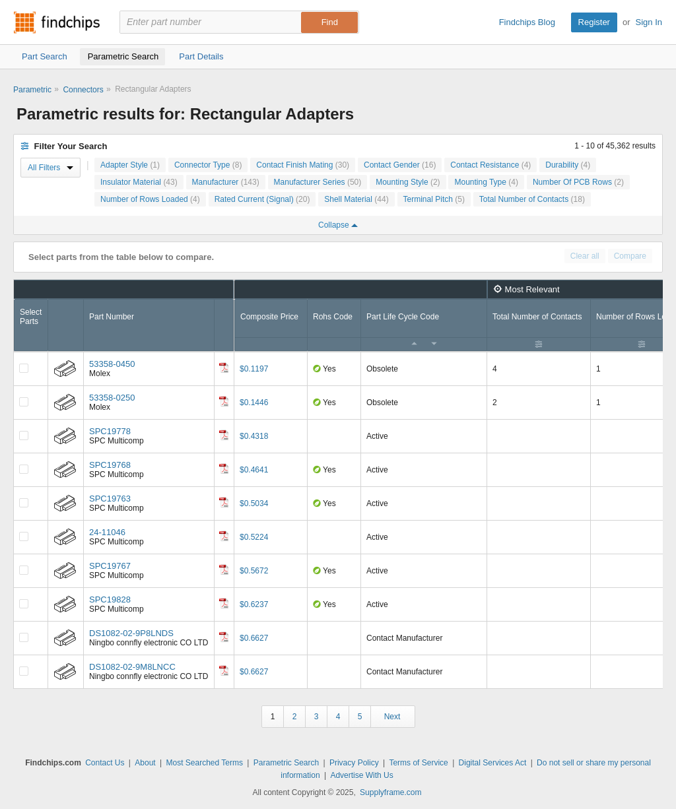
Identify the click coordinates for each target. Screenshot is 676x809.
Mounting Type (486, 182)
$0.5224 (254, 537)
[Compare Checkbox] (23, 368)
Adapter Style (130, 165)
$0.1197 (254, 368)
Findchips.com (57, 22)
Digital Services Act (493, 762)
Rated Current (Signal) (262, 199)
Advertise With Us (361, 775)
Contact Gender (400, 165)
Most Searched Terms (204, 762)
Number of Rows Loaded (150, 199)
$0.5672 (254, 570)
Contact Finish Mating (302, 165)
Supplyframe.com (390, 792)
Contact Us (104, 762)
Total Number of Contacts (532, 199)
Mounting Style (408, 182)
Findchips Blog (527, 22)
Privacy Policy (354, 762)
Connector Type (208, 165)
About (145, 762)
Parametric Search (286, 762)
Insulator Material (139, 182)
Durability (567, 165)
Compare (630, 256)
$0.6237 (254, 604)
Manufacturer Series (318, 182)
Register (594, 22)
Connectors (83, 89)
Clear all (584, 256)
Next (392, 716)
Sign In (649, 22)
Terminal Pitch (434, 199)
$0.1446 (254, 402)
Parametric (32, 89)
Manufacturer (225, 182)
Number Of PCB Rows (578, 182)
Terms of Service (418, 762)
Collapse (338, 225)
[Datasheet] (223, 367)
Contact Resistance (490, 165)
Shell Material (356, 199)
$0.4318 (254, 436)
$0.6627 (254, 638)
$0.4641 (254, 469)
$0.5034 (254, 503)
